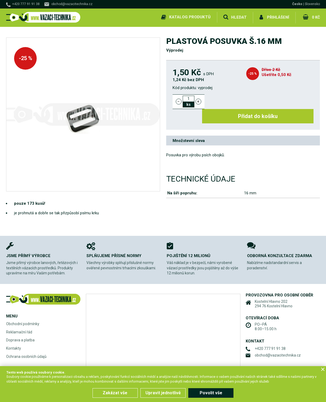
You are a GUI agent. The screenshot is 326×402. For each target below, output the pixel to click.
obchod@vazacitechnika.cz (72, 4)
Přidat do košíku (262, 100)
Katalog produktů (189, 17)
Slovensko (312, 4)
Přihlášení (277, 17)
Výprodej (174, 49)
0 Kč (315, 17)
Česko (297, 4)
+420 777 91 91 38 (26, 4)
